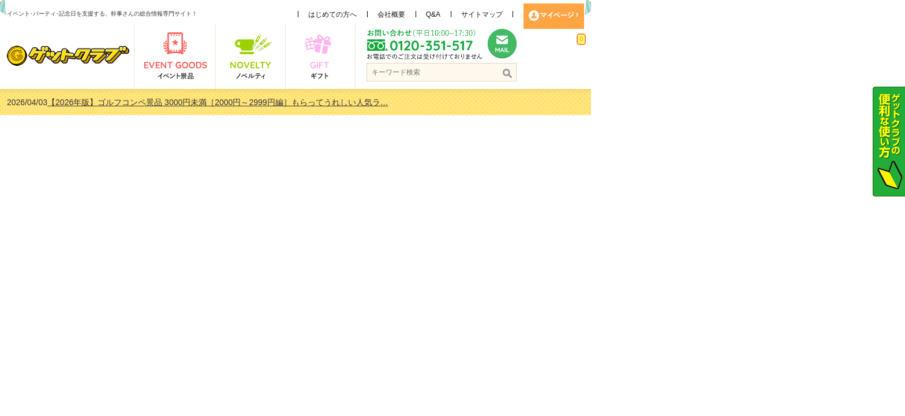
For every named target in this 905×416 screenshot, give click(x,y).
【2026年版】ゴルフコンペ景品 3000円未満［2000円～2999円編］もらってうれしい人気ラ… (374, 102)
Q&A (590, 14)
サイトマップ (639, 14)
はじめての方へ (489, 14)
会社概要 (548, 14)
